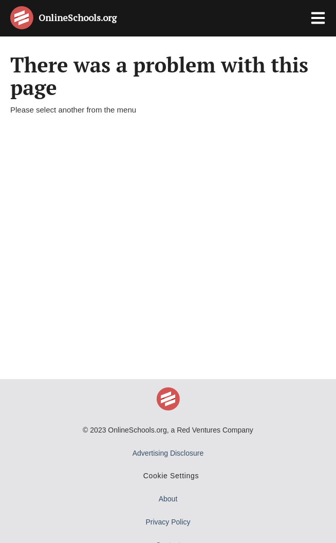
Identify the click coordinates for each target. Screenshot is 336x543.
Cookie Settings (171, 476)
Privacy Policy (167, 522)
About (168, 499)
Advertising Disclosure (168, 453)
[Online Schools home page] (24, 17)
